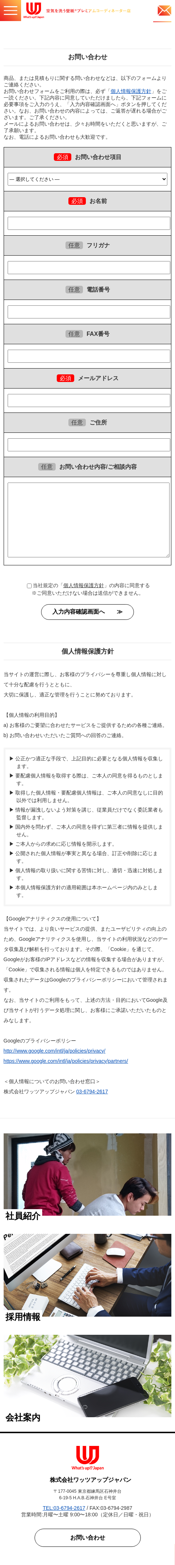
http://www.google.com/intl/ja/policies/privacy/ (55, 1051)
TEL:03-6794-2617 (64, 1508)
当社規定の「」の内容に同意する (88, 585)
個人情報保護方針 (131, 91)
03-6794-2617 (92, 1091)
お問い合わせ (87, 1537)
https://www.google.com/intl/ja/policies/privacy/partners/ (66, 1061)
